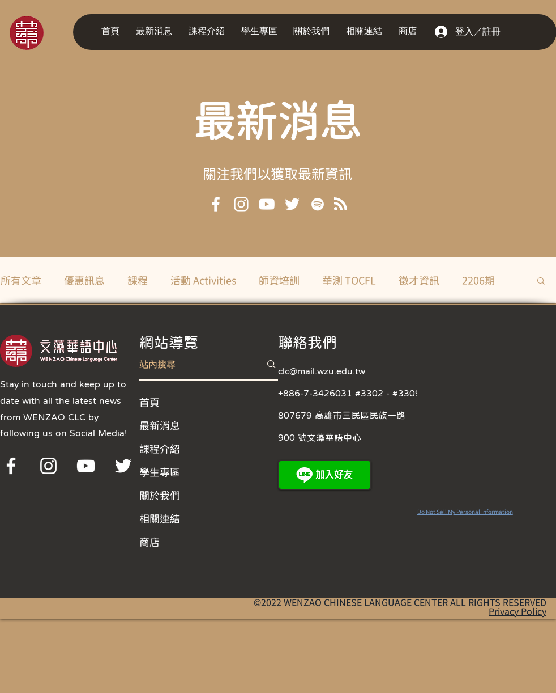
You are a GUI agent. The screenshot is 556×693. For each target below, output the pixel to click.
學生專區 (159, 472)
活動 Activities (203, 280)
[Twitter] (292, 204)
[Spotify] (317, 204)
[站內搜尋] (191, 364)
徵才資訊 (419, 280)
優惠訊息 (84, 280)
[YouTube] (266, 204)
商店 (149, 541)
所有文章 (21, 280)
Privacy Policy (517, 611)
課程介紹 (159, 448)
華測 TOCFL (349, 280)
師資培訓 (279, 280)
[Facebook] (215, 204)
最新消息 (278, 119)
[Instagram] (241, 204)
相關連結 (159, 518)
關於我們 (159, 495)
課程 (137, 280)
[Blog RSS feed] (340, 204)
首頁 (149, 402)
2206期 (478, 280)
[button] (156, 31)
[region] (42, 32)
